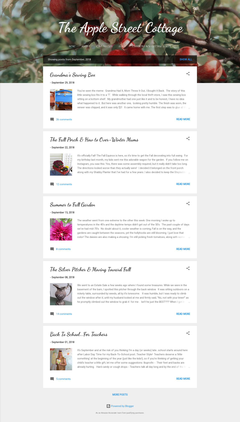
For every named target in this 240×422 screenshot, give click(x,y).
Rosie (122, 46)
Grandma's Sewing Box (72, 75)
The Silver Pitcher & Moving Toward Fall (90, 269)
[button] (188, 74)
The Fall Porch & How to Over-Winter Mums (94, 139)
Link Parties (104, 46)
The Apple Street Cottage (120, 27)
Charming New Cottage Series (151, 46)
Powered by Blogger (120, 406)
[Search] (195, 9)
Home (72, 46)
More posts (120, 394)
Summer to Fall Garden (72, 204)
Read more (183, 119)
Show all (186, 59)
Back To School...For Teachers (78, 334)
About (86, 46)
